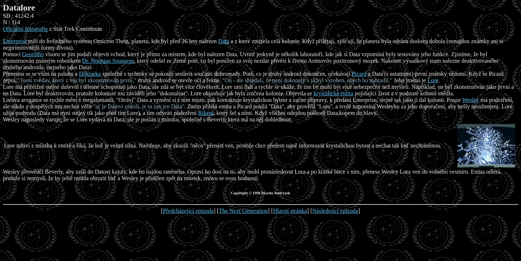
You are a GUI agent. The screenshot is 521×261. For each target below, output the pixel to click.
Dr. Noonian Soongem (108, 61)
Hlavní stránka (290, 211)
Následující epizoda (335, 211)
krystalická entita (333, 93)
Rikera (205, 113)
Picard (359, 74)
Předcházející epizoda (188, 211)
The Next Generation (243, 211)
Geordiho (33, 54)
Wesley (470, 100)
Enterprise (15, 41)
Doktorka (90, 74)
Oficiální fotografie (25, 29)
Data (223, 41)
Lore (432, 80)
